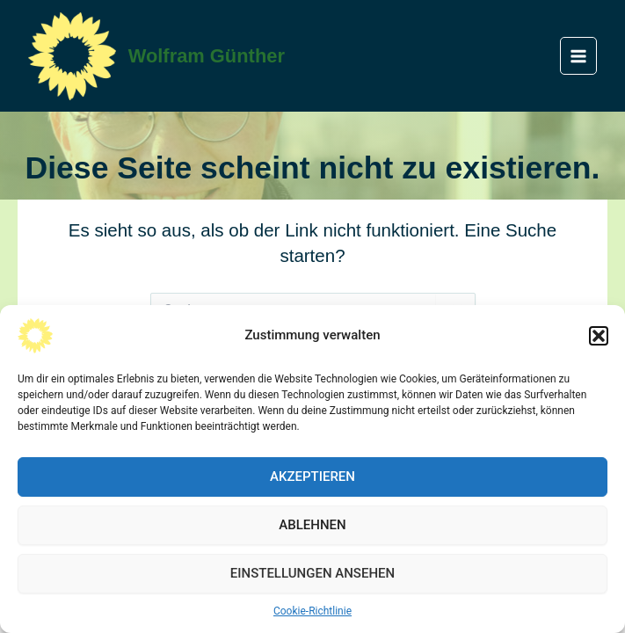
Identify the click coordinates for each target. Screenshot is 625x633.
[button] (598, 336)
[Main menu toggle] (579, 56)
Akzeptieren (312, 476)
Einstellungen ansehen (312, 573)
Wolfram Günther (206, 56)
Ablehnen (312, 525)
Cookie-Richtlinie (312, 611)
